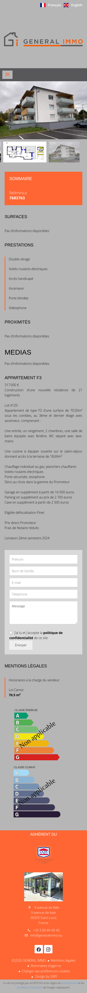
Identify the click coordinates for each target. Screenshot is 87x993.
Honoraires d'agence (46, 966)
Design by (46, 976)
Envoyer (21, 645)
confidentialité (69, 983)
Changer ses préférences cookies (46, 971)
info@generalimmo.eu (46, 935)
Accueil (43, 39)
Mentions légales (63, 960)
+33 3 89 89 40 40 (46, 930)
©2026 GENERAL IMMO (29, 960)
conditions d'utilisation (30, 987)
